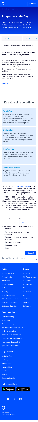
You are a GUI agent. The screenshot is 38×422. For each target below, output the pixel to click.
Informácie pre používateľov (12, 338)
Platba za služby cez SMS (11, 342)
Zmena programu (8, 284)
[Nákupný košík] (24, 4)
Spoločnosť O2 (7, 356)
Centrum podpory (8, 317)
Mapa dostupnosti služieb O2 (12, 327)
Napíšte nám (6, 363)
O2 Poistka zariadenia (9, 302)
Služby (4, 269)
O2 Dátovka (27, 284)
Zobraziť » (6, 84)
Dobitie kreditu (7, 277)
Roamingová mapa (8, 324)
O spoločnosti (7, 352)
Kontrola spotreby (8, 295)
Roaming (5, 291)
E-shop (26, 269)
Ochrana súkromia (8, 378)
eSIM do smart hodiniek (10, 299)
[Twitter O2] (14, 399)
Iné (6, 248)
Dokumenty (27, 306)
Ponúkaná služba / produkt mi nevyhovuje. (16, 233)
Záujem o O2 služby (9, 331)
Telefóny (26, 299)
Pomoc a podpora (9, 312)
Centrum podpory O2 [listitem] (11, 9)
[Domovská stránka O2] (4, 408)
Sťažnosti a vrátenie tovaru (11, 335)
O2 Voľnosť (27, 281)
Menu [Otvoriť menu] (32, 4)
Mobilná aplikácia (8, 273)
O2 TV (25, 295)
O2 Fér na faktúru (29, 277)
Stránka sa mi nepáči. (13, 242)
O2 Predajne (6, 320)
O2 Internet (27, 291)
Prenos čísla (6, 281)
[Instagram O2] (20, 399)
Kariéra (4, 371)
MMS (3, 288)
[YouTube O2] (8, 399)
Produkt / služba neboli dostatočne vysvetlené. (18, 238)
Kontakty (5, 360)
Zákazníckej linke (23, 186)
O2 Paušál (27, 273)
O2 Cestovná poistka (9, 306)
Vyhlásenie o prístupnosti (11, 346)
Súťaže (4, 374)
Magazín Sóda (7, 367)
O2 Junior (26, 288)
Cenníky (26, 302)
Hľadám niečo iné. (12, 245)
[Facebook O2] (2, 399)
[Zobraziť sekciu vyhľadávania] (20, 4)
